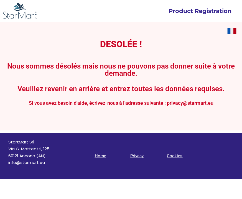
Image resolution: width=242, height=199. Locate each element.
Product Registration (200, 10)
